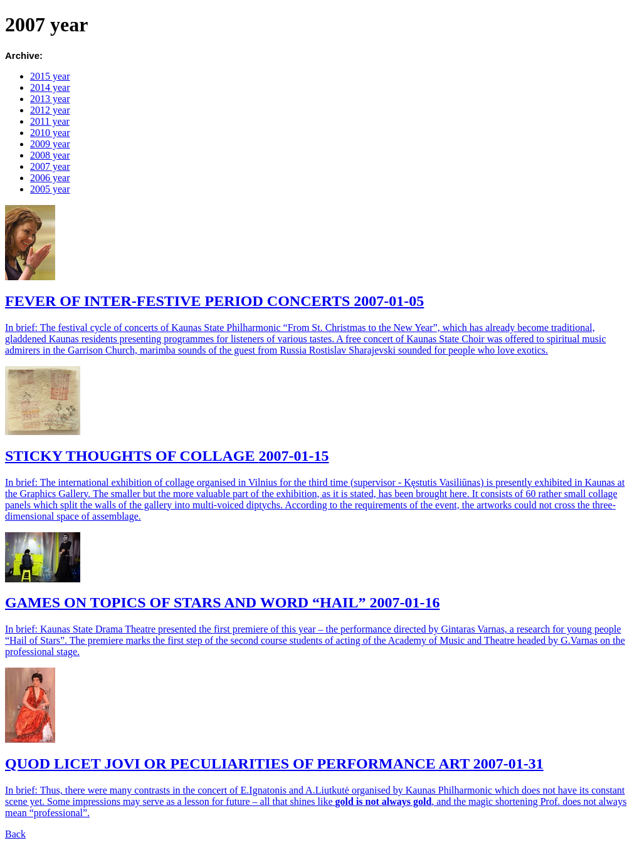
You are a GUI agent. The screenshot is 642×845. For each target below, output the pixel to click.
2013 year (50, 98)
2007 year (50, 166)
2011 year (50, 121)
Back (15, 834)
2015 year (50, 76)
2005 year (50, 189)
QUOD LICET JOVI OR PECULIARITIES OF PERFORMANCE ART (274, 763)
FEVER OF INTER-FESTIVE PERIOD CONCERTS (214, 301)
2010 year (50, 132)
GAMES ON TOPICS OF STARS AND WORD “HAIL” (222, 602)
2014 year (50, 87)
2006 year (50, 177)
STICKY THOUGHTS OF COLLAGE (167, 456)
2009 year (50, 144)
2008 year (50, 155)
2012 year (50, 110)
